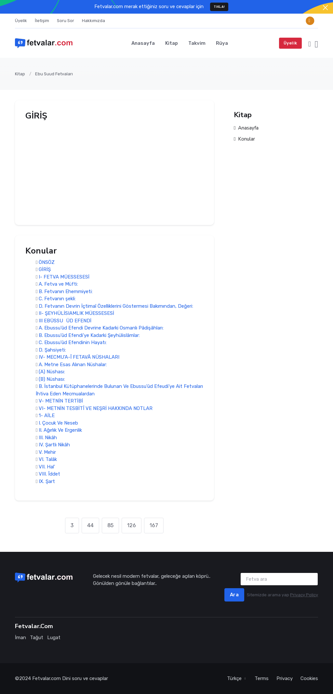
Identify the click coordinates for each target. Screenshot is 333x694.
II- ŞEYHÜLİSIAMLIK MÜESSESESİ (76, 313)
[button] (309, 43)
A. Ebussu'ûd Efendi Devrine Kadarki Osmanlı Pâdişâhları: (101, 328)
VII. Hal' (47, 467)
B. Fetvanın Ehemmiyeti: (66, 291)
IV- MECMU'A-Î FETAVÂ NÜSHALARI (79, 357)
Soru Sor (65, 20)
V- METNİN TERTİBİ (61, 401)
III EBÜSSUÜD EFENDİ (65, 321)
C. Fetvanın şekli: (57, 299)
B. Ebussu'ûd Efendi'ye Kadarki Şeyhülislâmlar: (89, 335)
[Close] (325, 7)
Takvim (197, 43)
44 (90, 525)
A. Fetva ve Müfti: (58, 284)
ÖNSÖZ (47, 262)
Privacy (284, 678)
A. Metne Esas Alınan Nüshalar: (73, 364)
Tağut (36, 637)
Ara (234, 595)
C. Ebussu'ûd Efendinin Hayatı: (73, 343)
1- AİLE (47, 416)
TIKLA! (219, 6)
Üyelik (21, 20)
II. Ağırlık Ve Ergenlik (60, 430)
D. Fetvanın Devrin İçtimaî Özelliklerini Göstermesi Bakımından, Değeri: (116, 306)
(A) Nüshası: (52, 372)
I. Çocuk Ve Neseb (58, 423)
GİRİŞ (45, 270)
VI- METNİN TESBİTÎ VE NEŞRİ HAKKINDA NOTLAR (96, 408)
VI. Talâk (48, 460)
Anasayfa (143, 43)
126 (131, 525)
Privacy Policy (304, 594)
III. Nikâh (48, 437)
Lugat (53, 637)
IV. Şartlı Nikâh (54, 445)
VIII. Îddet (49, 474)
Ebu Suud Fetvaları (54, 73)
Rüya (222, 43)
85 (110, 525)
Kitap (171, 43)
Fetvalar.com (46, 678)
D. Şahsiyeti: (52, 350)
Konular (244, 139)
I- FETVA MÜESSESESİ (64, 277)
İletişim (42, 20)
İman (20, 637)
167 (154, 525)
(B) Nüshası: (52, 379)
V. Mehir (47, 452)
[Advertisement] (114, 169)
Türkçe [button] (235, 678)
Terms (262, 678)
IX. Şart (47, 481)
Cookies (309, 678)
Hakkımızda (93, 20)
